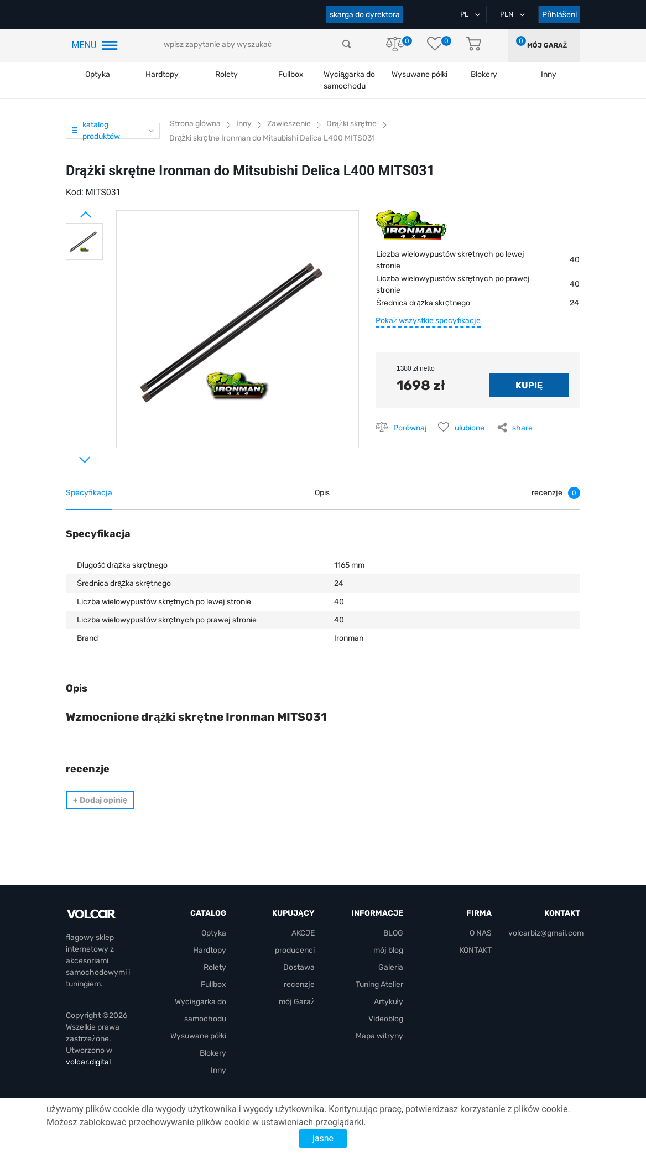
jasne (323, 1138)
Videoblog (385, 1019)
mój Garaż (547, 45)
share (522, 428)
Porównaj (410, 428)
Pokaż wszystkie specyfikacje (428, 320)
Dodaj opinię (100, 800)
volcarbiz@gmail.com (546, 933)
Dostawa (299, 967)
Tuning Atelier (379, 984)
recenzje (299, 984)
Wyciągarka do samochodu (349, 80)
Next (71, 455)
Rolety (226, 74)
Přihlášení (559, 14)
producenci (295, 950)
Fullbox (291, 74)
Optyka (97, 74)
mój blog (388, 950)
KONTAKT (476, 950)
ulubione (470, 428)
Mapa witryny (379, 1036)
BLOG (393, 933)
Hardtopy (162, 74)
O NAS (481, 933)
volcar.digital (88, 1062)
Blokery (213, 1053)
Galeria (390, 967)
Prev (71, 210)
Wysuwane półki (419, 74)
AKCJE (303, 933)
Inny (218, 1070)
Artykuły (388, 1001)
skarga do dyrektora (365, 14)
